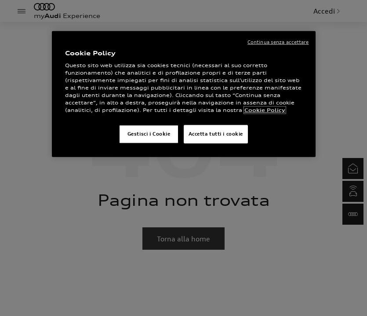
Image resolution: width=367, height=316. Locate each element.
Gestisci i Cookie (149, 134)
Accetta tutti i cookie (216, 134)
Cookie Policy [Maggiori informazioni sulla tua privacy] (264, 110)
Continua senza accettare (278, 42)
